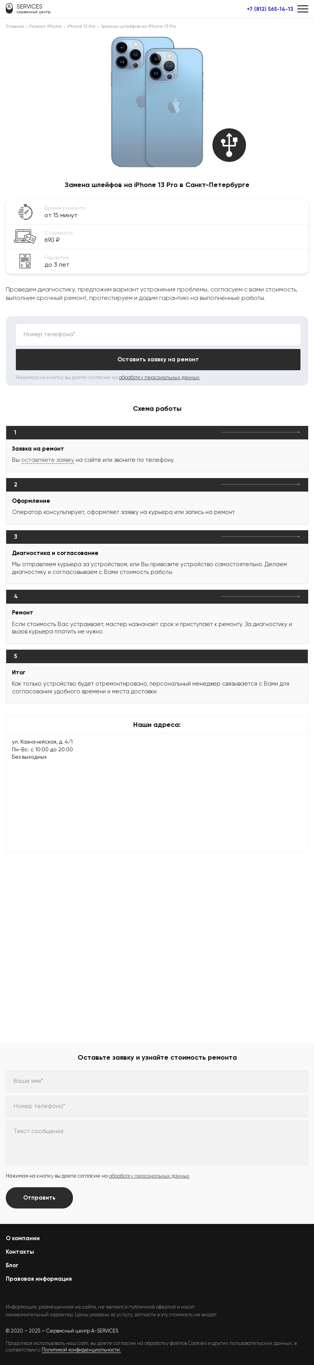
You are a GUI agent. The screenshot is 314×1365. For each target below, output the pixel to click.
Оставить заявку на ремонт (158, 359)
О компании (23, 1238)
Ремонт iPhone (45, 26)
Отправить (39, 1197)
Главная (15, 26)
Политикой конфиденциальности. (81, 1350)
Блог (12, 1265)
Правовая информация (39, 1278)
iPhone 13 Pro (81, 26)
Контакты (20, 1251)
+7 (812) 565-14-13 (270, 9)
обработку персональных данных (159, 377)
